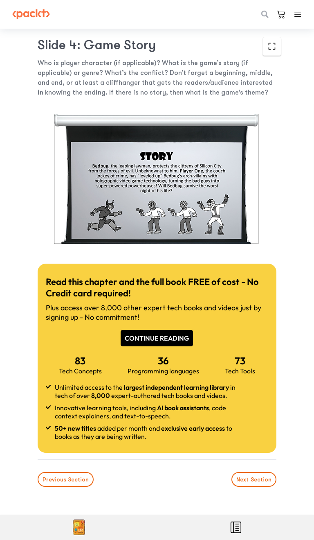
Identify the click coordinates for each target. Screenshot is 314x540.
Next (253, 479)
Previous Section (66, 479)
